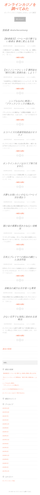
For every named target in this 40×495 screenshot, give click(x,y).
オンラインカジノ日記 (8, 480)
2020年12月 (5, 424)
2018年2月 (5, 467)
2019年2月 (5, 451)
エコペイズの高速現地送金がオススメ (20, 133)
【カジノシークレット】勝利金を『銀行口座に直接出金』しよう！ (20, 71)
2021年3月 (5, 420)
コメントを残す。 (32, 46)
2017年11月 (5, 471)
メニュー (21, 19)
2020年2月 (5, 435)
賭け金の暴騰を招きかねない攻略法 (20, 227)
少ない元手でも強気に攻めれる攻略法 (20, 318)
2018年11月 (5, 455)
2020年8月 (5, 428)
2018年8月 (5, 459)
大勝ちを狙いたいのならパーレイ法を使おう (20, 196)
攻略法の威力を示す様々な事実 (20, 288)
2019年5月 (5, 447)
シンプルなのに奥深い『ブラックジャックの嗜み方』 (20, 102)
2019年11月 (5, 439)
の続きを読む (20, 57)
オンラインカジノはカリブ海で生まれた (20, 164)
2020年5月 (5, 431)
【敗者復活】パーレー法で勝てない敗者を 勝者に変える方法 (20, 40)
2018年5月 (5, 463)
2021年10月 (5, 412)
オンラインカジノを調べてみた (20, 6)
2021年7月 (5, 416)
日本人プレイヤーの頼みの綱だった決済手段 (20, 258)
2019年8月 (5, 443)
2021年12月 (5, 408)
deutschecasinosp (20, 46)
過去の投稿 (6, 349)
